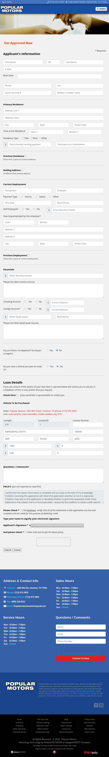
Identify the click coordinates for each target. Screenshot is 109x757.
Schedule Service (19, 732)
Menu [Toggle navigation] (101, 8)
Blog (66, 719)
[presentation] (53, 542)
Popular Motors (69, 739)
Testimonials (66, 722)
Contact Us (66, 729)
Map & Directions (66, 732)
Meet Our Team (43, 725)
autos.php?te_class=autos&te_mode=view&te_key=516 (35, 414)
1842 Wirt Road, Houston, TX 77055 (86, 2)
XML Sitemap (90, 729)
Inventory (19, 722)
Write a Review (66, 725)
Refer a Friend (42, 729)
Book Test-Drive (19, 729)
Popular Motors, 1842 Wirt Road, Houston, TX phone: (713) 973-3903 (43, 411)
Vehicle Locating (42, 722)
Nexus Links (89, 732)
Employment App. (43, 732)
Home (19, 719)
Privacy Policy (89, 719)
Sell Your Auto (42, 719)
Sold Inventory (89, 722)
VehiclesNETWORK (53, 742)
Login (7, 2)
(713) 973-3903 (55, 2)
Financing (19, 725)
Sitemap (89, 725)
